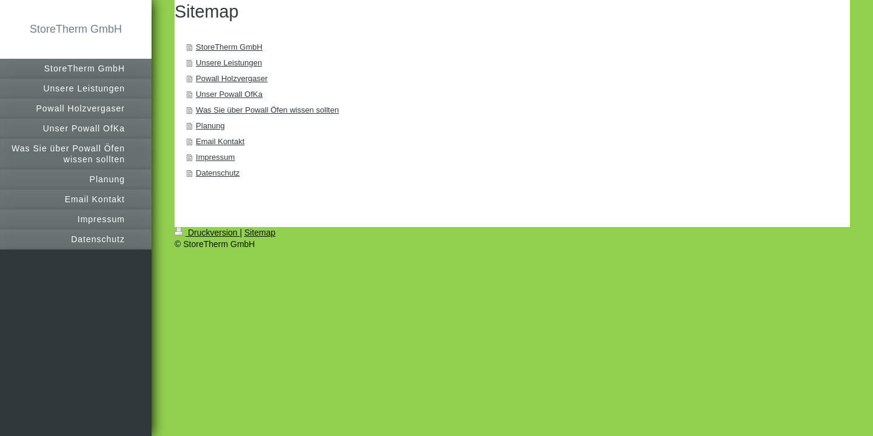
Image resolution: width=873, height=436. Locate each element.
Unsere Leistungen (229, 62)
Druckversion (207, 232)
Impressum (215, 157)
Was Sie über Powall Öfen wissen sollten (267, 109)
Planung (210, 125)
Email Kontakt (220, 141)
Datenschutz (217, 172)
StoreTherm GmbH (76, 29)
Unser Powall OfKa (229, 94)
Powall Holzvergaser (232, 78)
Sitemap (259, 232)
